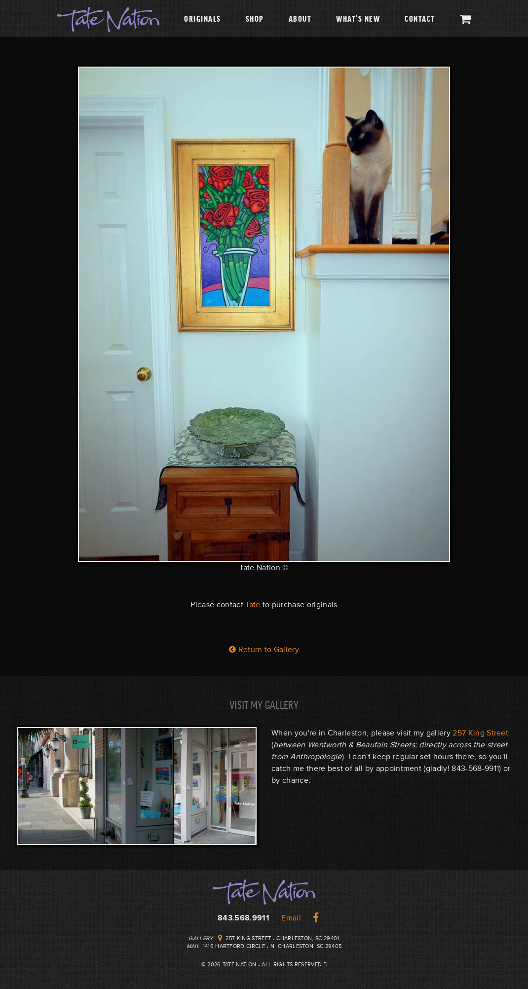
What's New (358, 18)
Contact (420, 18)
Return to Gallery (264, 650)
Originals (202, 18)
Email (291, 918)
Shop (255, 18)
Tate (252, 605)
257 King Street (480, 733)
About (300, 18)
